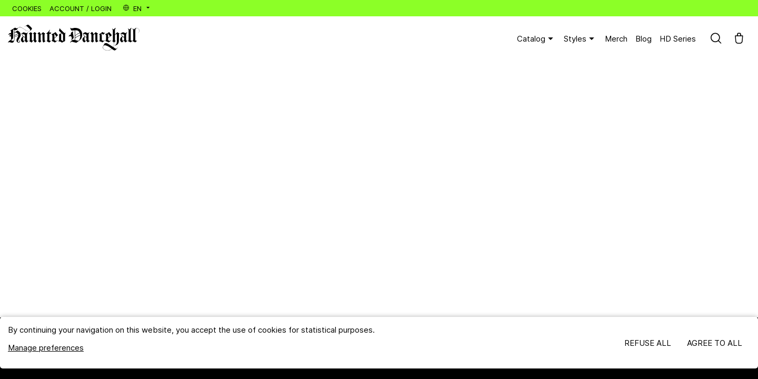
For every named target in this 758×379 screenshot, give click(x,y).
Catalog (536, 39)
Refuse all (647, 343)
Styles (580, 39)
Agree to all (714, 343)
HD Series (678, 39)
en (137, 8)
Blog (643, 39)
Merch (616, 39)
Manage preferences (46, 348)
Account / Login (80, 8)
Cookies (27, 8)
